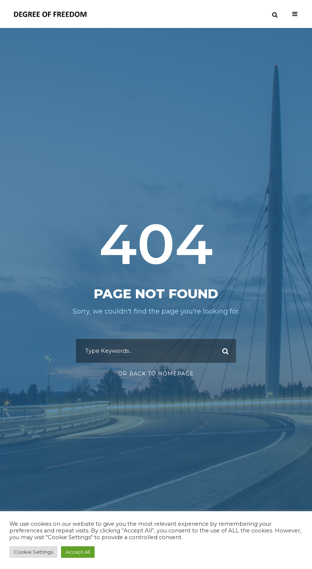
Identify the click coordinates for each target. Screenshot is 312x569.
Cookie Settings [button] (33, 552)
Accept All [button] (78, 552)
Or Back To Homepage (156, 373)
